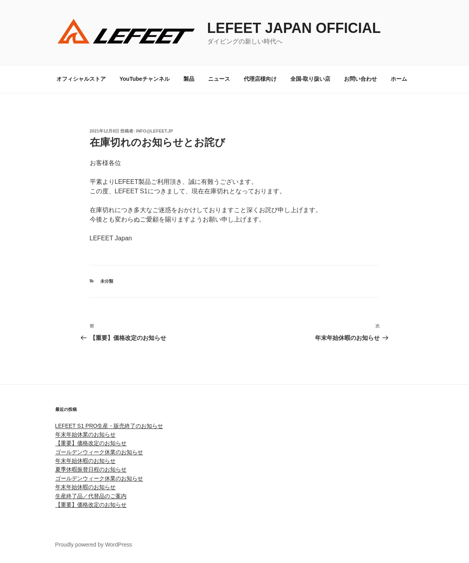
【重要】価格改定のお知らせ (91, 443)
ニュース (219, 79)
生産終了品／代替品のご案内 (91, 496)
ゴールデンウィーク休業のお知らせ (99, 452)
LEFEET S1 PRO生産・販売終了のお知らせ (109, 426)
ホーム (399, 79)
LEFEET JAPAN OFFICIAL (294, 28)
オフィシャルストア (81, 79)
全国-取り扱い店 (310, 79)
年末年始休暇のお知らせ (85, 461)
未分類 (106, 281)
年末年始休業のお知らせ (85, 434)
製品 (188, 79)
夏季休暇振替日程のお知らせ (91, 469)
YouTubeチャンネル (145, 79)
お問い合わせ (360, 79)
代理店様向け (260, 79)
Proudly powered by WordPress (93, 544)
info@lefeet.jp (154, 131)
